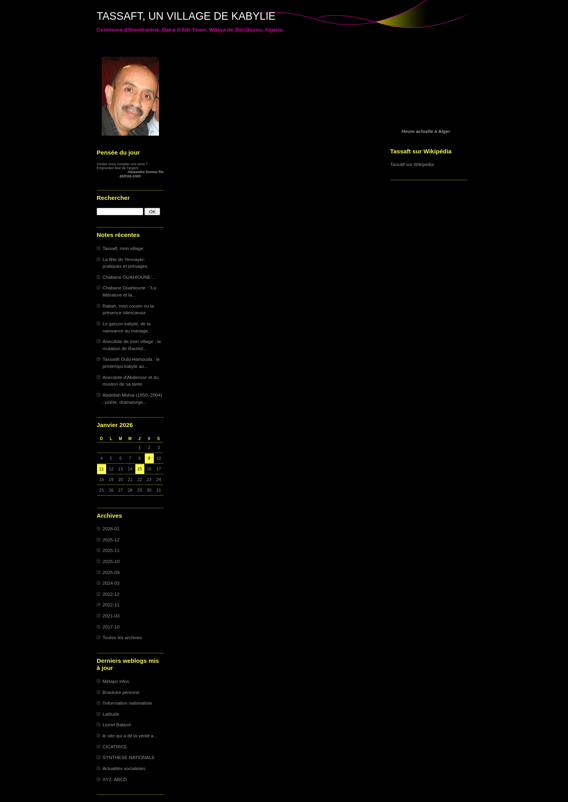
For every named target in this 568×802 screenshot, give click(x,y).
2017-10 (111, 626)
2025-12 (111, 539)
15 (139, 469)
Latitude (111, 713)
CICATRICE (115, 746)
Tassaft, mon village (123, 248)
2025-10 (111, 561)
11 (101, 469)
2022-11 (111, 604)
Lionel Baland (117, 724)
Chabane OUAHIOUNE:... (129, 277)
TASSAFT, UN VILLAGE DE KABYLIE (186, 16)
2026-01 (111, 528)
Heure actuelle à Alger (426, 131)
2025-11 (111, 550)
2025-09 (111, 572)
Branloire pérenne (121, 692)
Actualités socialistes (124, 768)
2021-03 (111, 615)
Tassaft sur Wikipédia (412, 164)
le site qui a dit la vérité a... (130, 735)
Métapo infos (116, 681)
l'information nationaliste (127, 702)
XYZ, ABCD (115, 779)
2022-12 (111, 594)
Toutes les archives (122, 637)
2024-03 (111, 583)
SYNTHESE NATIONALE (129, 757)
